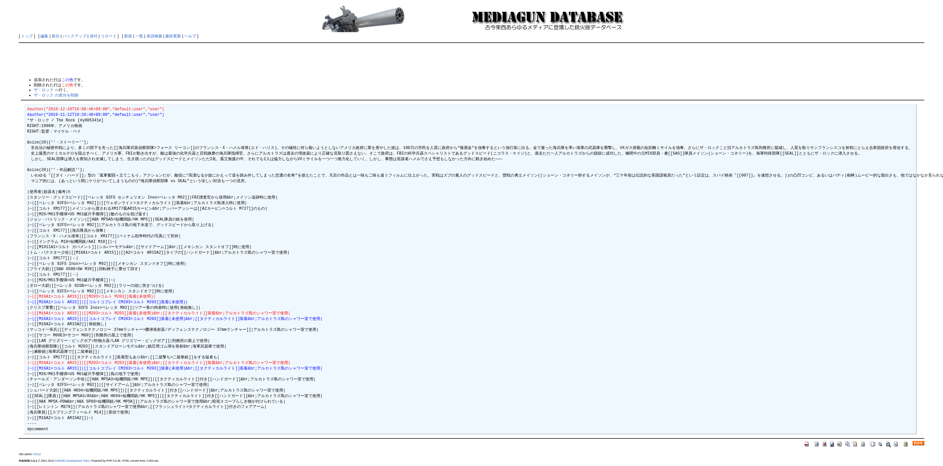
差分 (55, 36)
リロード (109, 36)
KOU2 (37, 454)
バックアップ (74, 36)
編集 (44, 36)
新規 (128, 36)
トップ (27, 36)
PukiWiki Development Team (72, 460)
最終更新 (173, 36)
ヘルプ (190, 36)
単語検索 (154, 36)
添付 (94, 36)
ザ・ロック (44, 90)
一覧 (139, 36)
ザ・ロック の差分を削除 (56, 95)
